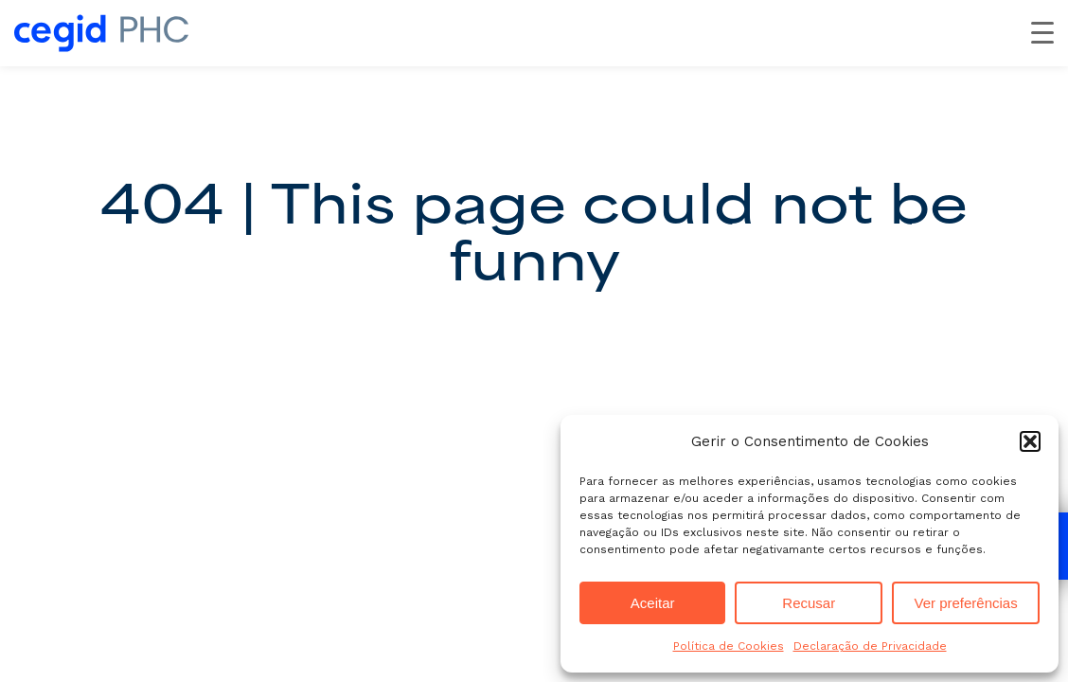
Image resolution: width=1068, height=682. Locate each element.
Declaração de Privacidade (870, 646)
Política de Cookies (728, 646)
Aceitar (653, 603)
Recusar (808, 603)
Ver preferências (965, 603)
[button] (1030, 441)
